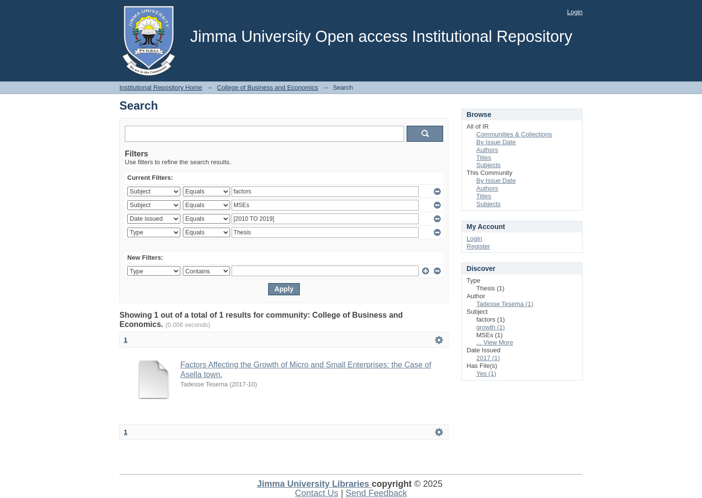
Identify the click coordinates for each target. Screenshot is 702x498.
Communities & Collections (514, 134)
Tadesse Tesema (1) (504, 303)
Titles (483, 157)
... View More (494, 342)
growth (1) (490, 327)
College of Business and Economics (267, 87)
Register (478, 246)
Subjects (488, 165)
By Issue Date (496, 142)
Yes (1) (486, 373)
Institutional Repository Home (160, 87)
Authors (487, 149)
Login (575, 12)
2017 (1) (488, 358)
